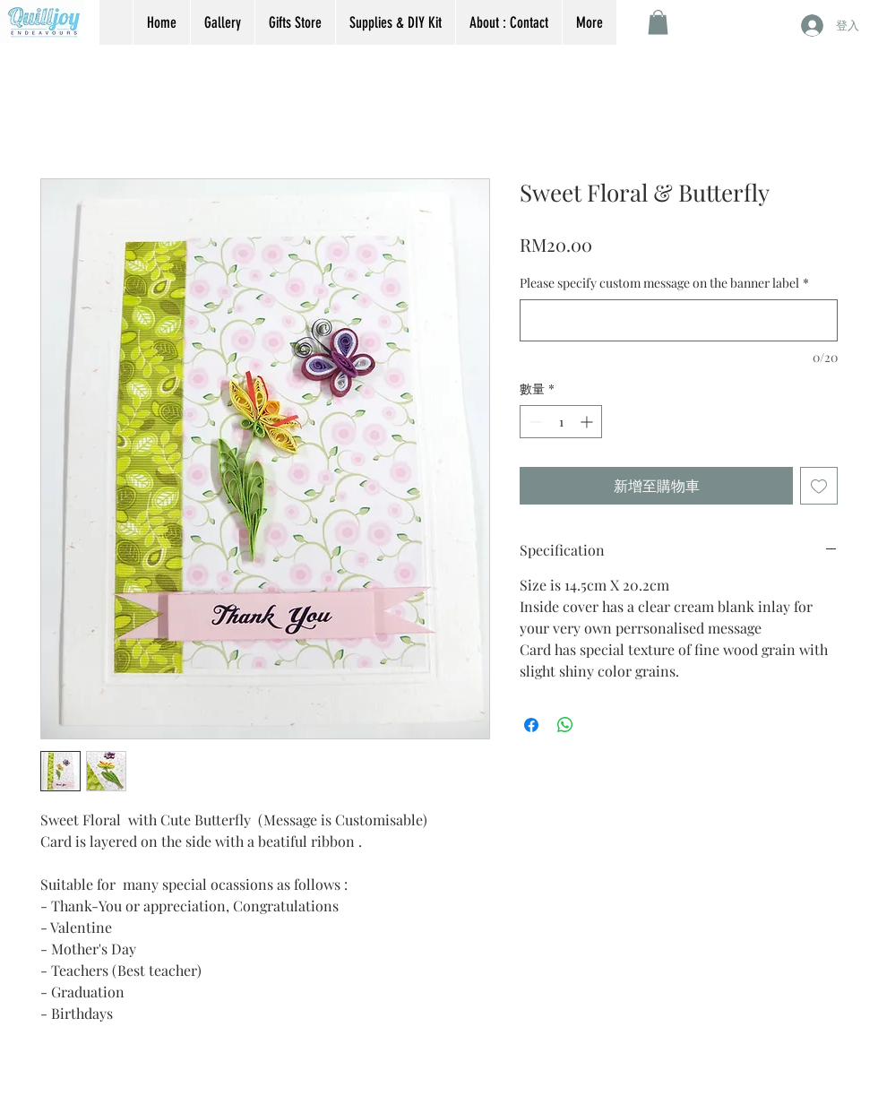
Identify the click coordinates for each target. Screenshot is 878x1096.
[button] (658, 22)
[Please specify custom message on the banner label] (679, 320)
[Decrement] (533, 421)
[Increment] (588, 421)
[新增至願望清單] (819, 486)
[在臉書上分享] (531, 725)
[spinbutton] (561, 421)
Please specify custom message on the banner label (664, 282)
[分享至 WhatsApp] (565, 725)
